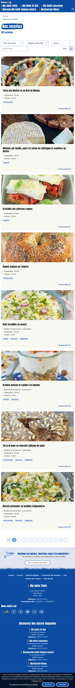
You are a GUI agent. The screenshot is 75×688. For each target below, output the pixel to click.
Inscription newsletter (37, 563)
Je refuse (48, 684)
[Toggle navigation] (73, 9)
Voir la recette (65, 109)
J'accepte (62, 684)
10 (61, 540)
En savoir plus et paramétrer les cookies (23, 684)
